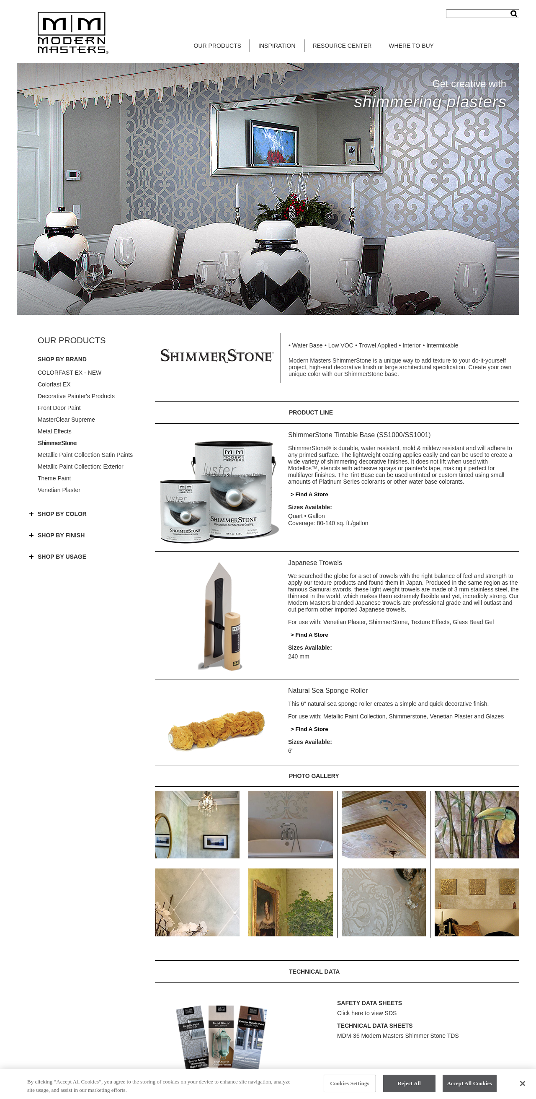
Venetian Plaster (59, 490)
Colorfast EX (54, 384)
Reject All (409, 1086)
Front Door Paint (59, 407)
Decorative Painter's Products (76, 396)
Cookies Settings (349, 1086)
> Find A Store (309, 494)
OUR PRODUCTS (218, 45)
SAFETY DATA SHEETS (369, 1003)
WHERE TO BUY (411, 45)
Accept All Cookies (469, 1086)
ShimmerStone (57, 443)
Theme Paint (54, 478)
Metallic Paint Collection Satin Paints (85, 454)
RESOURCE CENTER (342, 45)
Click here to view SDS (367, 1013)
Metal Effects (55, 431)
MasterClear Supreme (66, 419)
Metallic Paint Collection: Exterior (81, 466)
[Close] (522, 1086)
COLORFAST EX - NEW (69, 372)
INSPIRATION (276, 45)
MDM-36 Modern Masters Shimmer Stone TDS (398, 1035)
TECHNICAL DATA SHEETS (375, 1025)
